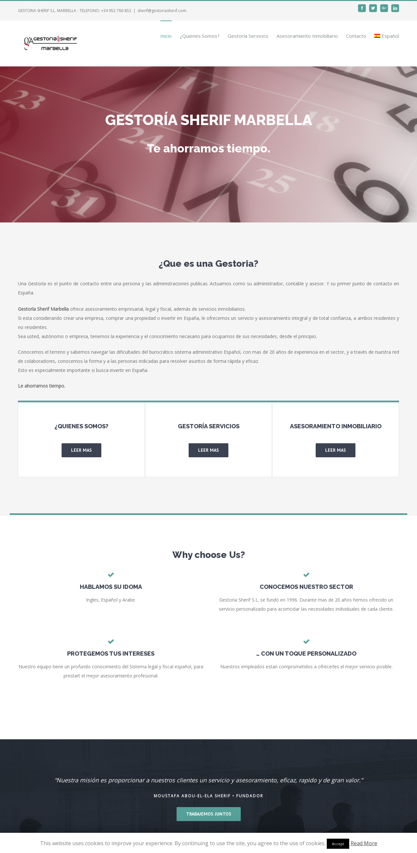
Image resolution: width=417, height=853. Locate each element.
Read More (364, 843)
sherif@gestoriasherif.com (161, 10)
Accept (338, 843)
